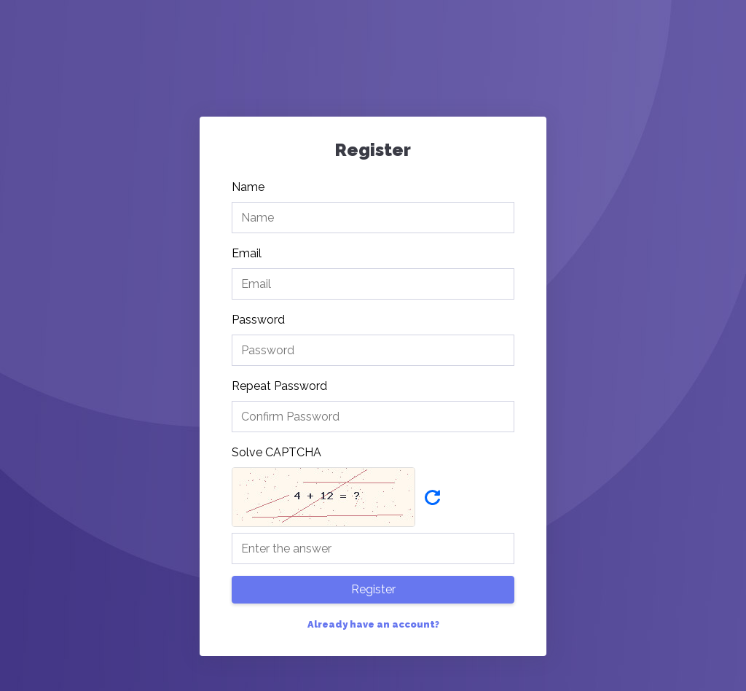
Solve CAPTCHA (276, 452)
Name (248, 187)
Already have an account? (373, 624)
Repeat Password (279, 386)
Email (247, 253)
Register (373, 589)
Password (258, 320)
